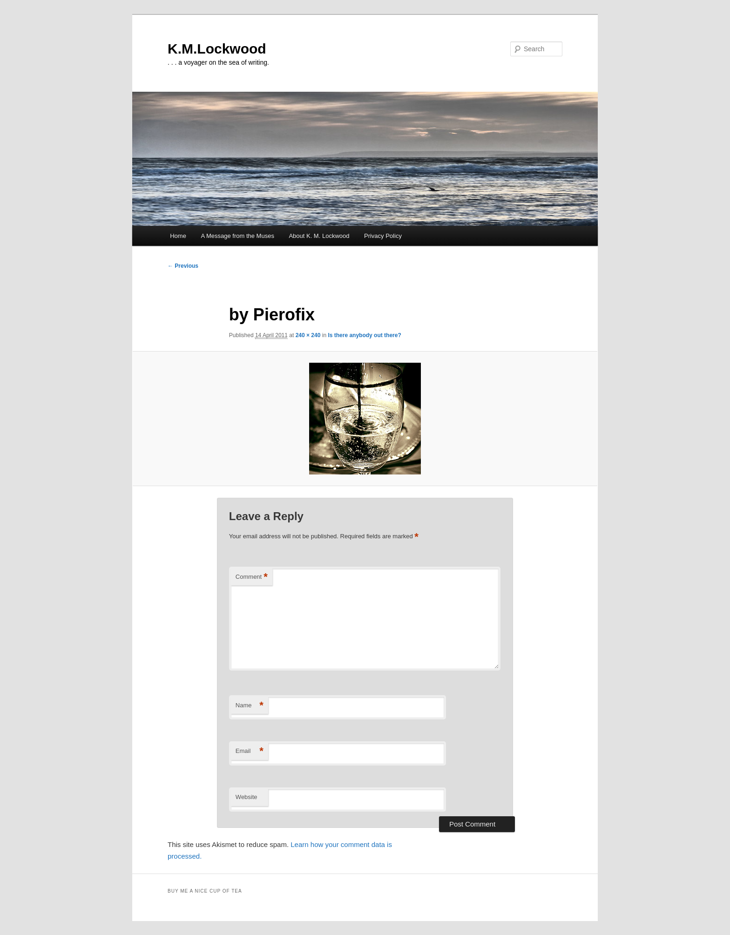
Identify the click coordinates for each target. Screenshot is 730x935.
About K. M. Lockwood (319, 235)
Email (250, 751)
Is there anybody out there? (364, 335)
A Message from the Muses (237, 235)
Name (250, 705)
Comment (252, 577)
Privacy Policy (383, 235)
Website (246, 796)
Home (178, 235)
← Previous (183, 266)
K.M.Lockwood (217, 48)
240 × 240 (308, 335)
